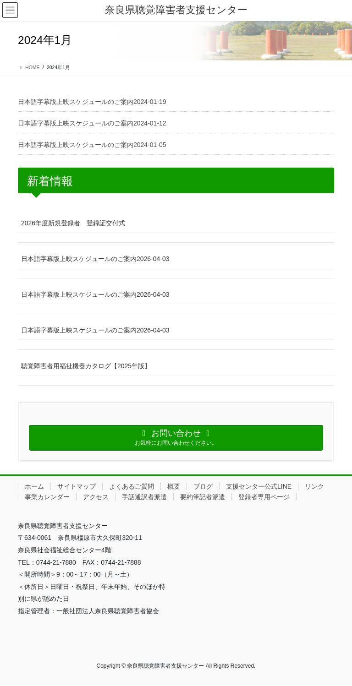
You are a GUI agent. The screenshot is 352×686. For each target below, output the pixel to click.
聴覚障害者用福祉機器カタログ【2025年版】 (86, 366)
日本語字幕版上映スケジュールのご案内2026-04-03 (95, 258)
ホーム (34, 486)
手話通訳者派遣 (144, 497)
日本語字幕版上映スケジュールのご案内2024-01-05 (92, 144)
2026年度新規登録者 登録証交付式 (73, 223)
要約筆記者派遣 (202, 497)
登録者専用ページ (264, 497)
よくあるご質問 (131, 486)
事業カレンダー (47, 497)
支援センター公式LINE (259, 486)
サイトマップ (76, 486)
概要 (173, 486)
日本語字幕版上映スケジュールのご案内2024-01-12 (92, 123)
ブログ (203, 486)
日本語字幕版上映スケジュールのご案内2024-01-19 (92, 101)
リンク (314, 486)
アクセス (96, 497)
